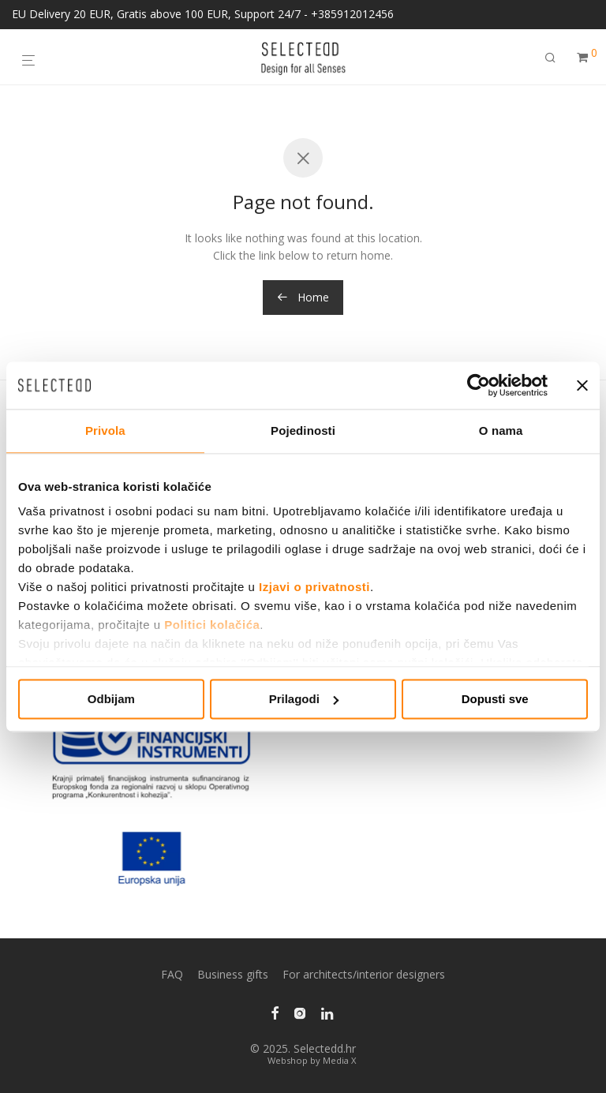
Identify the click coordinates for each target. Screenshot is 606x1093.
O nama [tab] (501, 430)
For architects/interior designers (363, 974)
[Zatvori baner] (582, 385)
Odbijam (111, 699)
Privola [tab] (105, 430)
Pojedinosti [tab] (303, 430)
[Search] (550, 57)
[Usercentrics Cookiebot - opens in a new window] (479, 385)
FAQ (172, 974)
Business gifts (232, 974)
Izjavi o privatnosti (314, 586)
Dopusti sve (495, 699)
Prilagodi (304, 699)
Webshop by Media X (311, 1060)
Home (303, 297)
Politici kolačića (212, 624)
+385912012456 (352, 13)
